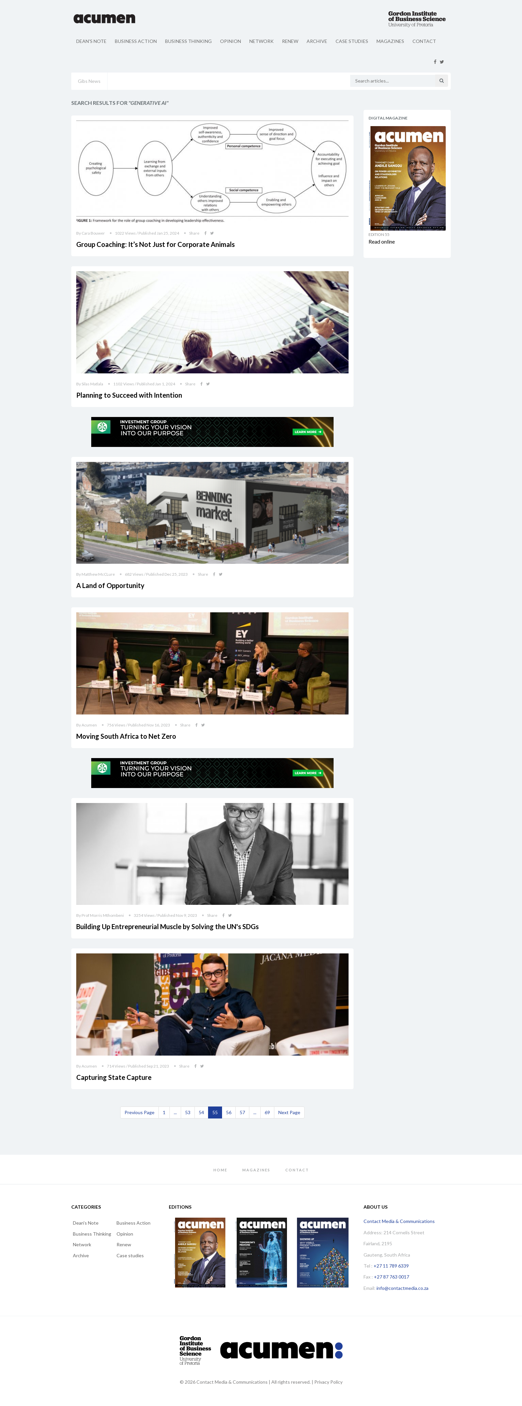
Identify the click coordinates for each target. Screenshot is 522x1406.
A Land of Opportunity (110, 585)
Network (261, 41)
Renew (290, 41)
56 (228, 1112)
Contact (424, 41)
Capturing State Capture (113, 1077)
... (175, 1112)
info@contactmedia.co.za (402, 1288)
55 (215, 1112)
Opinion (230, 41)
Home (220, 1170)
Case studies (352, 41)
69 (267, 1112)
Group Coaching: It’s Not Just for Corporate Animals (155, 244)
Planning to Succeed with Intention (129, 395)
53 (187, 1112)
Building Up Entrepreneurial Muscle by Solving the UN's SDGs (167, 926)
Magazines (390, 41)
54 (201, 1112)
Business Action (136, 41)
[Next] (289, 1112)
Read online (382, 241)
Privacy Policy (328, 1382)
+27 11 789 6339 (391, 1266)
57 (242, 1112)
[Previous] (139, 1112)
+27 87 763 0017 (391, 1277)
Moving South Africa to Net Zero (126, 736)
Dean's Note (91, 41)
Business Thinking (188, 41)
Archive (317, 41)
